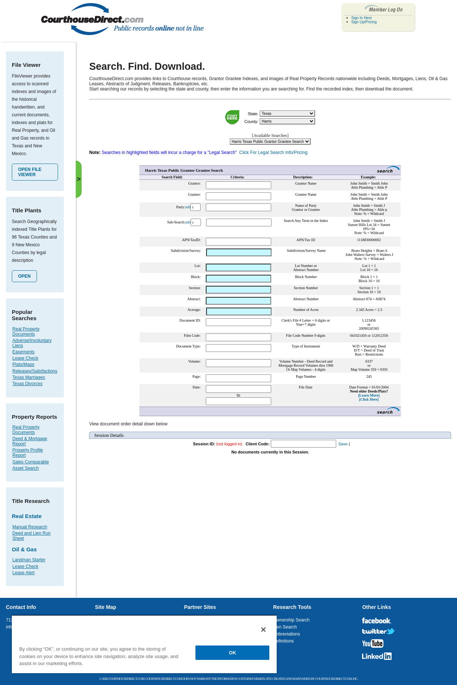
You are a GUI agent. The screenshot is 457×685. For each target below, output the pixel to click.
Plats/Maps (23, 364)
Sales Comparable (31, 462)
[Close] (263, 629)
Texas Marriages (29, 377)
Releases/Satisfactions (35, 371)
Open (24, 276)
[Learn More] (368, 395)
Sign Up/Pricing (364, 22)
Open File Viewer (29, 172)
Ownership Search (291, 620)
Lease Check (25, 358)
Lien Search (285, 627)
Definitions (283, 641)
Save (343, 444)
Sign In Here (361, 18)
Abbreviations (286, 634)
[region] (144, 644)
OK (232, 652)
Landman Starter (29, 559)
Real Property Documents (26, 331)
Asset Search (26, 468)
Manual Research (30, 527)
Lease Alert (24, 572)
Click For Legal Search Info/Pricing (273, 152)
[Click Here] (369, 399)
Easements (24, 352)
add (187, 207)
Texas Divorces (27, 383)
